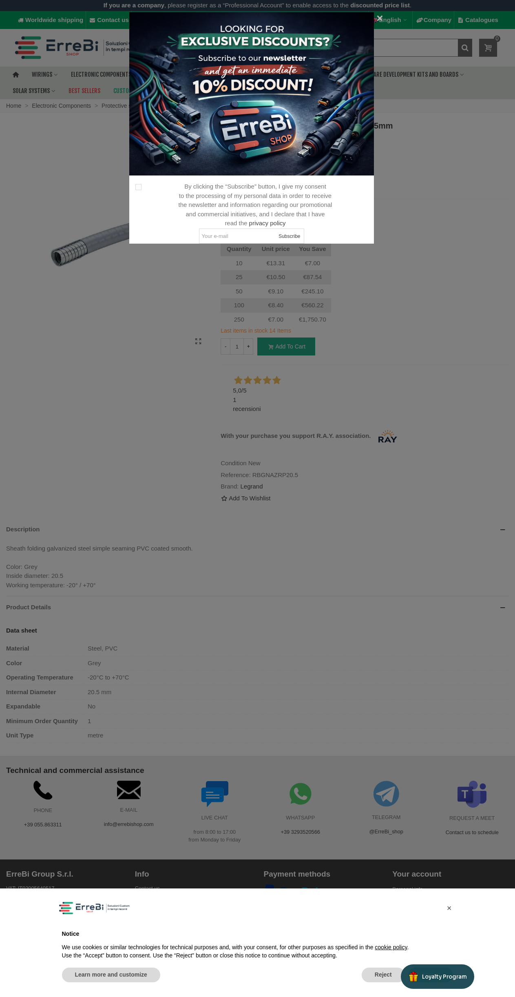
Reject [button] (383, 974)
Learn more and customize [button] (111, 974)
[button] (449, 908)
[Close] (380, 18)
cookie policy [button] (391, 947)
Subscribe (289, 236)
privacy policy (267, 223)
